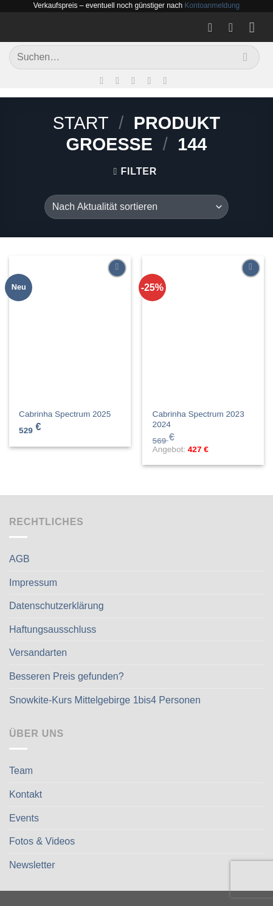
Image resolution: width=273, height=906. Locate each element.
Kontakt (25, 794)
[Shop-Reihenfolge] (136, 207)
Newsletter (32, 865)
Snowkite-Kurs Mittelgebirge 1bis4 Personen (105, 700)
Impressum (33, 582)
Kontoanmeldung (212, 5)
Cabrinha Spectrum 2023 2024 (198, 419)
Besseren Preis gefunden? (66, 676)
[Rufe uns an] (152, 80)
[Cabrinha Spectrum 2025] (70, 329)
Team (21, 770)
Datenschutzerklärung (56, 606)
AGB (19, 559)
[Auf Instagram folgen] (120, 80)
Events (24, 818)
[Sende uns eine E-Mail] (136, 80)
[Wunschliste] (214, 27)
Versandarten (38, 652)
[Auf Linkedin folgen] (168, 80)
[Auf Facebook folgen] (104, 80)
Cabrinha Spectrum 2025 (65, 414)
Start (81, 123)
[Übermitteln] (245, 57)
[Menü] (256, 27)
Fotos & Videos (42, 841)
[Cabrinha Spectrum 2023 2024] (203, 329)
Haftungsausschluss (52, 629)
